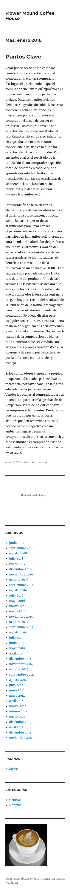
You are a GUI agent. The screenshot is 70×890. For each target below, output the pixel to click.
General (15, 800)
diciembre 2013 (20, 722)
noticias (42, 462)
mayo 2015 (17, 648)
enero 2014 (17, 716)
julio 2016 (16, 595)
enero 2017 (17, 564)
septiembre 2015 (21, 627)
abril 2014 (16, 701)
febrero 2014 (18, 711)
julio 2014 (16, 685)
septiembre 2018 (21, 548)
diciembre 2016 (20, 569)
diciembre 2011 (20, 732)
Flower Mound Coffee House (22, 878)
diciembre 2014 (20, 658)
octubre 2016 (18, 579)
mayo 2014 (17, 695)
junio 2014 (16, 690)
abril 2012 (16, 727)
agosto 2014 (18, 680)
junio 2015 (16, 643)
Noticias (29, 462)
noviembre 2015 (21, 616)
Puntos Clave (23, 56)
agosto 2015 (18, 632)
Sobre (13, 769)
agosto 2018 (18, 553)
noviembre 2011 (20, 738)
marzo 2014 (17, 706)
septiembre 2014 (21, 674)
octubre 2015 (18, 622)
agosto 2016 (18, 590)
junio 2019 (17, 543)
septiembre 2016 (21, 585)
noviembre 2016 (21, 574)
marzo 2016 (18, 606)
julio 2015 (16, 637)
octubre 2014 (18, 669)
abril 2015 (16, 653)
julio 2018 (16, 558)
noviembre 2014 (21, 664)
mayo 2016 (17, 601)
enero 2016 (17, 611)
